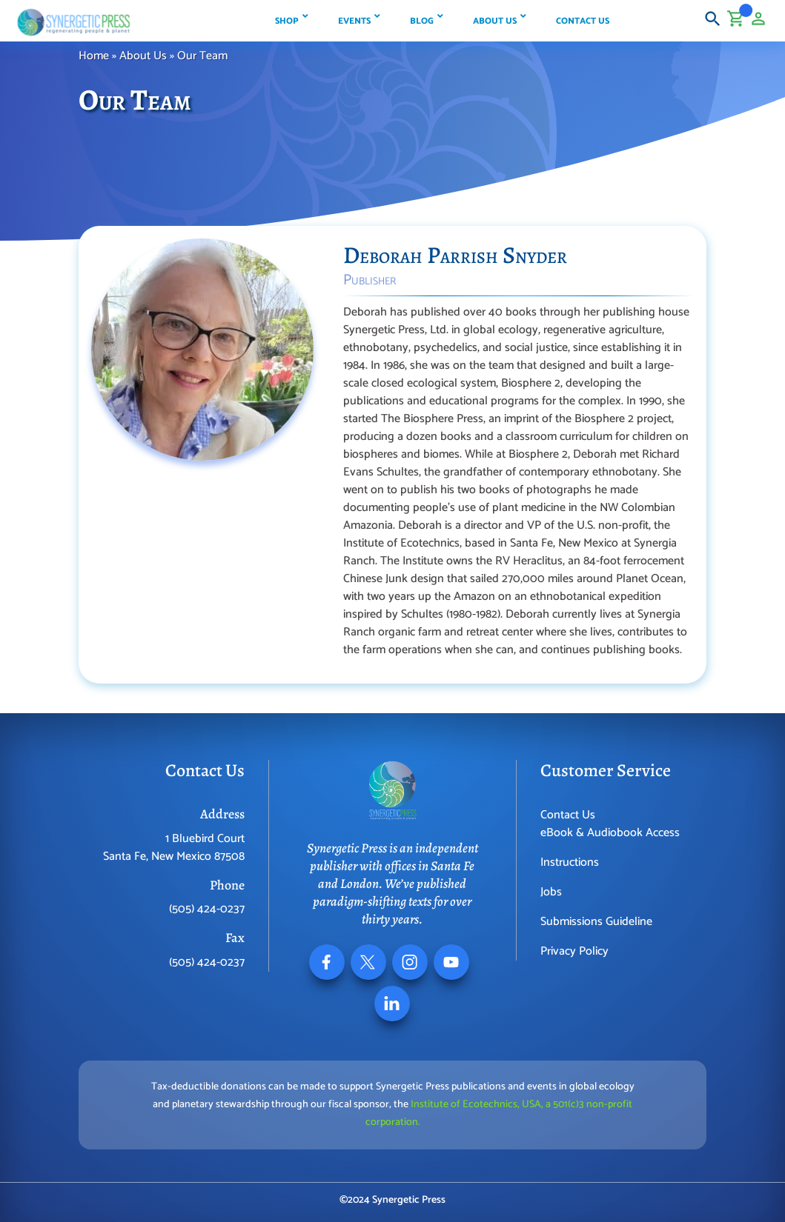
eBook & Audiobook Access (610, 833)
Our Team (202, 56)
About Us (143, 56)
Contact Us (567, 815)
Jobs (551, 892)
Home (94, 56)
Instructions (569, 862)
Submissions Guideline (596, 922)
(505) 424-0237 (207, 909)
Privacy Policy (574, 951)
